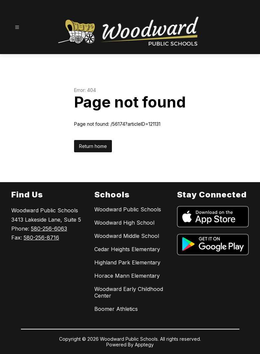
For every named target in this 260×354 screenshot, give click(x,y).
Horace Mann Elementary (127, 275)
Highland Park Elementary (127, 262)
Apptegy (144, 344)
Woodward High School (124, 222)
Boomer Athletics (116, 309)
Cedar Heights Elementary (127, 249)
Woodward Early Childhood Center (128, 292)
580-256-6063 (49, 228)
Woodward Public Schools (127, 209)
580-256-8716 (41, 237)
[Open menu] (17, 27)
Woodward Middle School (126, 236)
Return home (93, 146)
